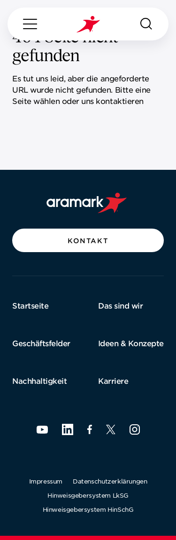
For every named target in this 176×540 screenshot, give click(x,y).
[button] (88, 240)
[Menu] (30, 24)
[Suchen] (146, 24)
